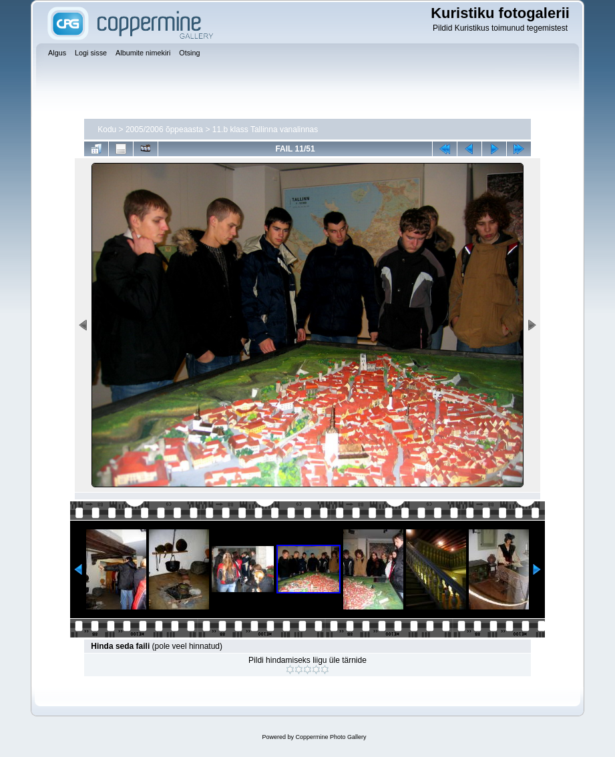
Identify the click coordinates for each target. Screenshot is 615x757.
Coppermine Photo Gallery (330, 737)
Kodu (106, 129)
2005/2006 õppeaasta (164, 129)
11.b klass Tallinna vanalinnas (265, 129)
